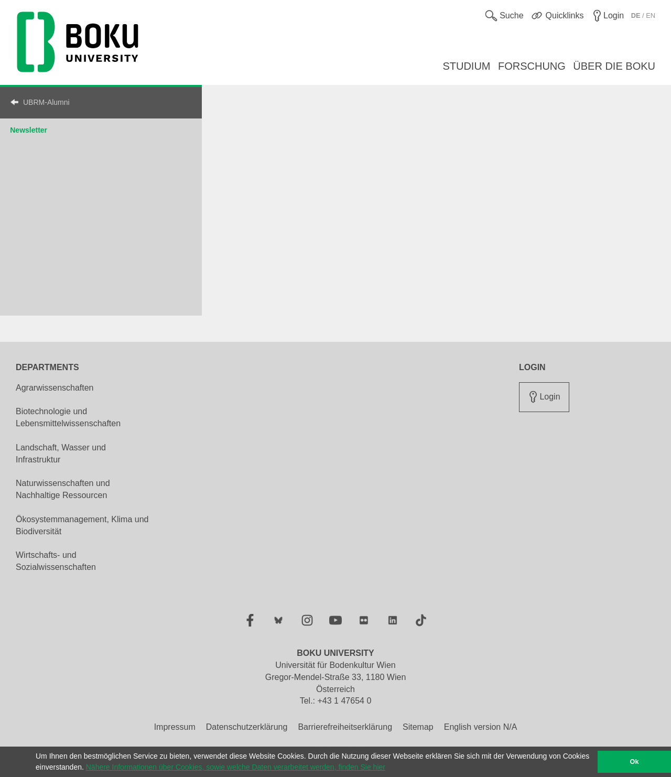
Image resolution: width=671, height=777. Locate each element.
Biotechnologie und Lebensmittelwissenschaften (68, 417)
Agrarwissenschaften (55, 387)
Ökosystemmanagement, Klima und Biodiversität (82, 525)
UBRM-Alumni (46, 102)
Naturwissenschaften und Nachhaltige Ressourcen (63, 489)
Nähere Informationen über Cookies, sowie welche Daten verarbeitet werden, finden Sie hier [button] (235, 767)
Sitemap (418, 726)
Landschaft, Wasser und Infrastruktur (61, 453)
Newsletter (28, 130)
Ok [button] (634, 761)
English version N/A (480, 726)
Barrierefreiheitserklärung (345, 726)
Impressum (175, 726)
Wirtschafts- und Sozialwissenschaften (56, 561)
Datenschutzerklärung (247, 726)
